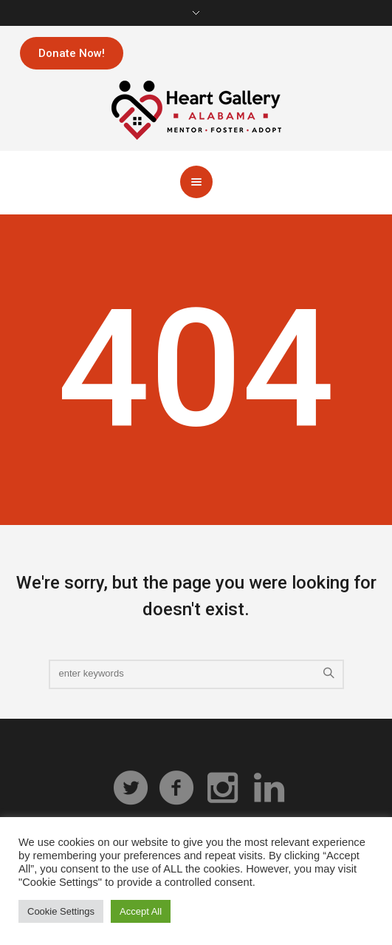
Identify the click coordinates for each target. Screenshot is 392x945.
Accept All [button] (141, 911)
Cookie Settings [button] (60, 911)
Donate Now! (71, 53)
